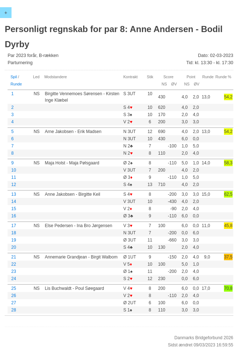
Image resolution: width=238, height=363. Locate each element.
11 (13, 177)
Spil (13, 77)
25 (13, 288)
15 (13, 208)
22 (13, 264)
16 (13, 215)
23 (13, 271)
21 (13, 257)
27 (13, 302)
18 (13, 232)
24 (13, 278)
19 (13, 240)
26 (13, 295)
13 (13, 194)
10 (13, 170)
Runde (16, 84)
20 (13, 247)
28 (13, 310)
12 (13, 184)
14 (13, 201)
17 (13, 225)
